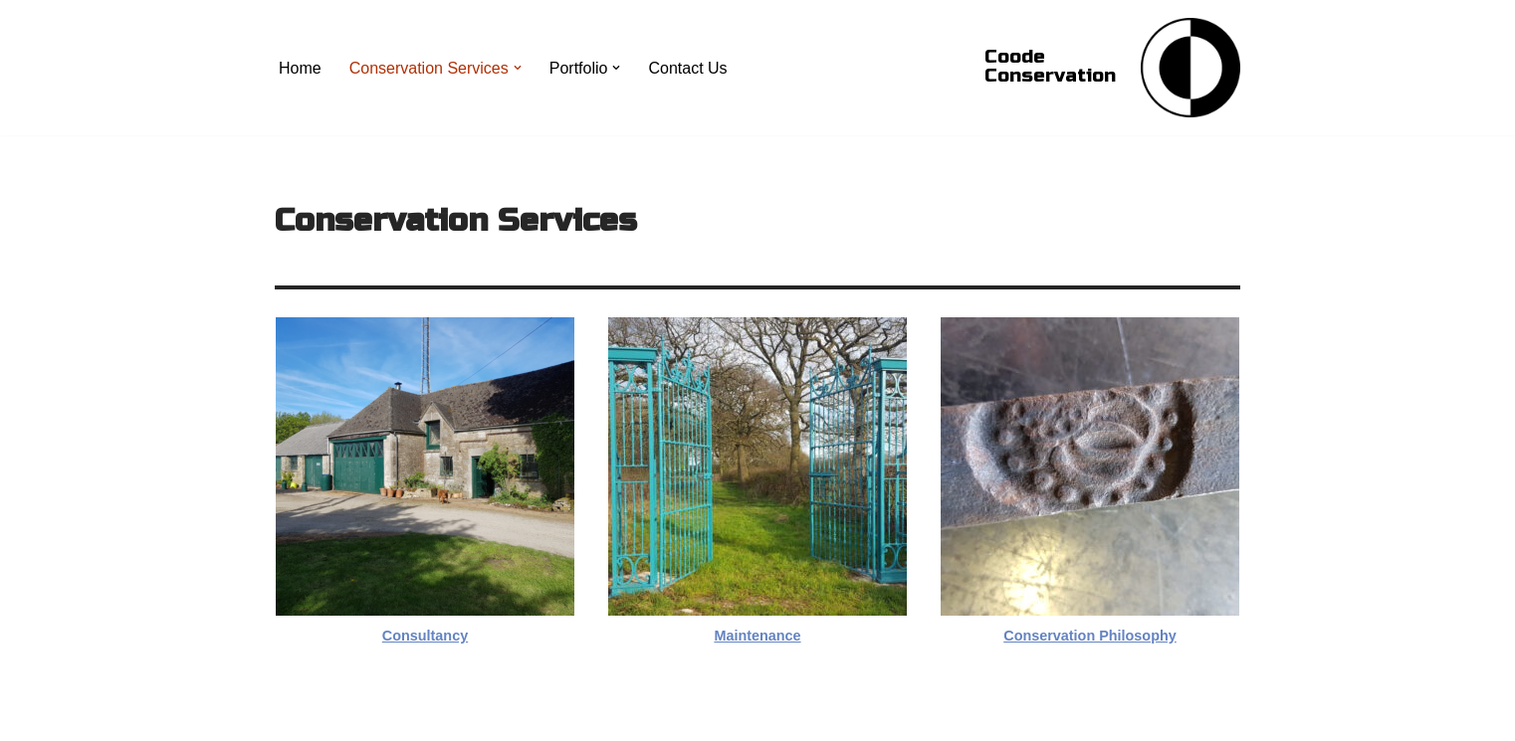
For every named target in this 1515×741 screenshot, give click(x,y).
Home (300, 68)
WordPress (452, 715)
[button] (518, 68)
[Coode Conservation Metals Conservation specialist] (1190, 67)
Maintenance (757, 636)
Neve (293, 715)
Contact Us (687, 68)
